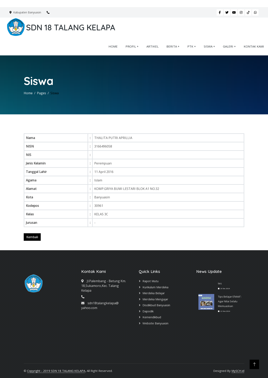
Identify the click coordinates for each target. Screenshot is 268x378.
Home (28, 93)
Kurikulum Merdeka (155, 287)
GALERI (228, 46)
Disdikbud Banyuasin (156, 305)
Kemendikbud (151, 317)
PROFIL (131, 46)
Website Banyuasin (155, 323)
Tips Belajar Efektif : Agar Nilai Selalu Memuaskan (230, 301)
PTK (190, 46)
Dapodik (148, 311)
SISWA (208, 46)
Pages (41, 93)
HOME (113, 46)
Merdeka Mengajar (155, 299)
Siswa (54, 93)
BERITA (171, 46)
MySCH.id (237, 371)
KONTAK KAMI (254, 46)
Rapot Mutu (150, 281)
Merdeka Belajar (153, 293)
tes (220, 283)
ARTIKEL (152, 46)
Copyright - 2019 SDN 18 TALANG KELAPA (56, 371)
